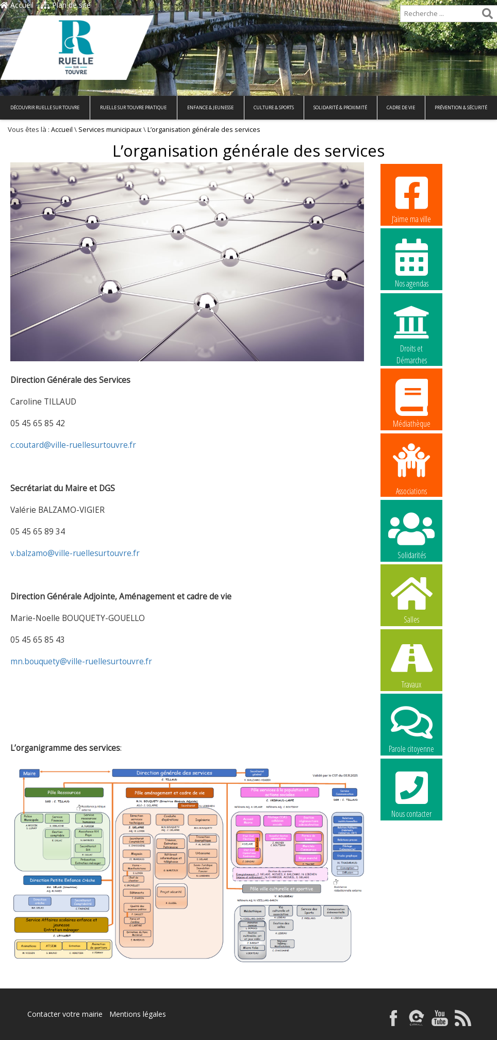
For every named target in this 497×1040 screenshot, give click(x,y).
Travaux (411, 664)
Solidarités (411, 534)
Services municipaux (110, 129)
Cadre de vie (401, 107)
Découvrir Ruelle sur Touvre (44, 107)
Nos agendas (411, 263)
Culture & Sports (274, 107)
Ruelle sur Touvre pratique (133, 107)
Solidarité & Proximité (340, 107)
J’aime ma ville (411, 198)
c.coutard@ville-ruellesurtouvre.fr (73, 445)
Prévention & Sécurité (461, 107)
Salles (411, 599)
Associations (411, 468)
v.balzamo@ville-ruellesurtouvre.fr (75, 553)
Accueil (17, 5)
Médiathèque (411, 403)
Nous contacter (411, 793)
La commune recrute (411, 858)
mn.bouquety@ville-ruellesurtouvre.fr (81, 661)
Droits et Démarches (411, 328)
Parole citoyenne (411, 728)
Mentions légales (137, 1014)
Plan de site (66, 5)
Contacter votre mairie (65, 1014)
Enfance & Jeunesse (210, 107)
